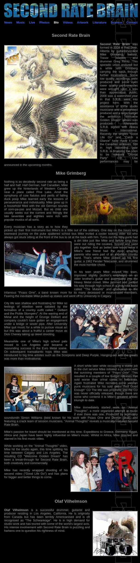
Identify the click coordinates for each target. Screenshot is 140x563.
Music (20, 22)
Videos (68, 22)
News (8, 22)
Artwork (82, 22)
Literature (99, 22)
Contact (131, 22)
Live (32, 22)
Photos (44, 22)
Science (116, 22)
